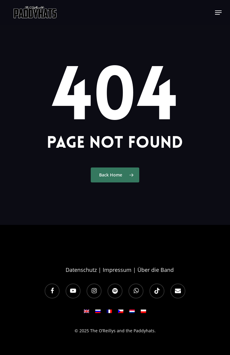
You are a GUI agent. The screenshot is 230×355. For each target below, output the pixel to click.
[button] (218, 13)
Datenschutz (81, 269)
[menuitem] (86, 313)
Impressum (117, 269)
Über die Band (155, 269)
